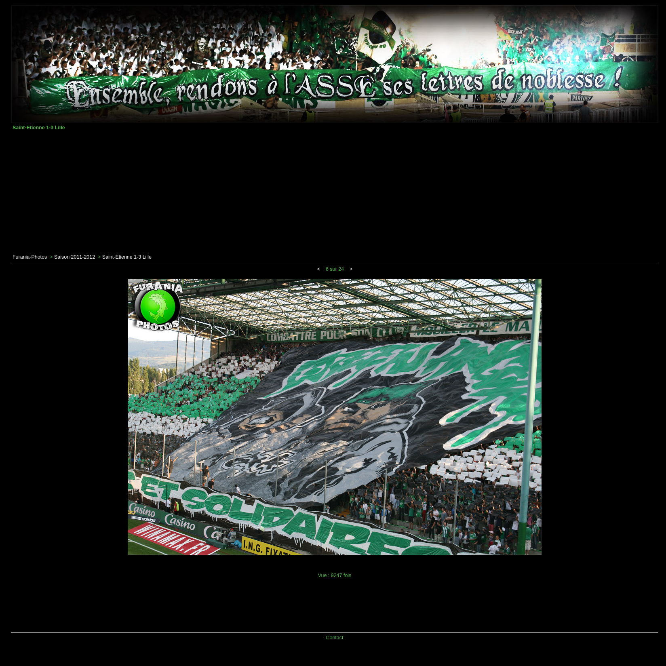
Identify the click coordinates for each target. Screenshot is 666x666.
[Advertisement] (334, 192)
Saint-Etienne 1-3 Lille (127, 257)
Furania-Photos (30, 257)
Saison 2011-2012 (74, 257)
